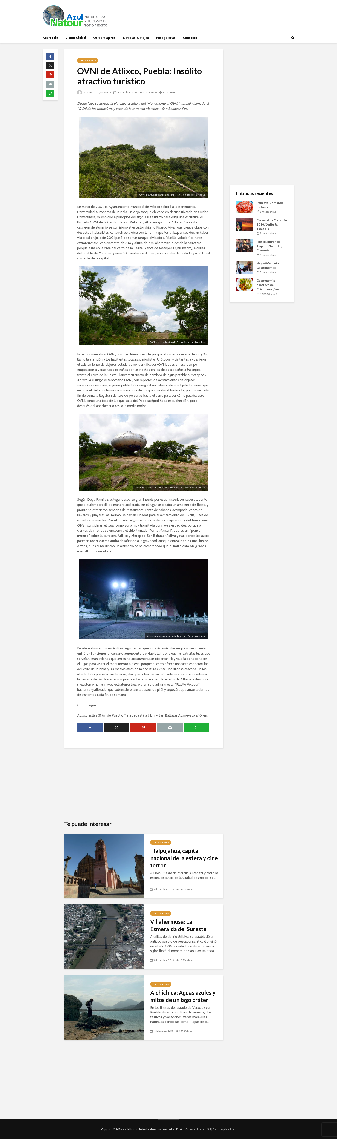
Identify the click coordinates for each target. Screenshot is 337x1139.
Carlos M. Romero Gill (198, 1129)
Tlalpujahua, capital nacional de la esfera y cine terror (184, 858)
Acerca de (50, 38)
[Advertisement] (143, 784)
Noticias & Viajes (136, 38)
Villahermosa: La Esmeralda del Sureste (178, 925)
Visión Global (75, 38)
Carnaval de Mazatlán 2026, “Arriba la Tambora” (272, 224)
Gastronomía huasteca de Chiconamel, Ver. (268, 285)
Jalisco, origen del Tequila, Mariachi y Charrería (270, 246)
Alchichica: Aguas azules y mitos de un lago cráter (183, 996)
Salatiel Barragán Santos (95, 92)
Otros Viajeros (104, 38)
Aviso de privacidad (224, 1129)
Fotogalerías (166, 38)
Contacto (190, 38)
